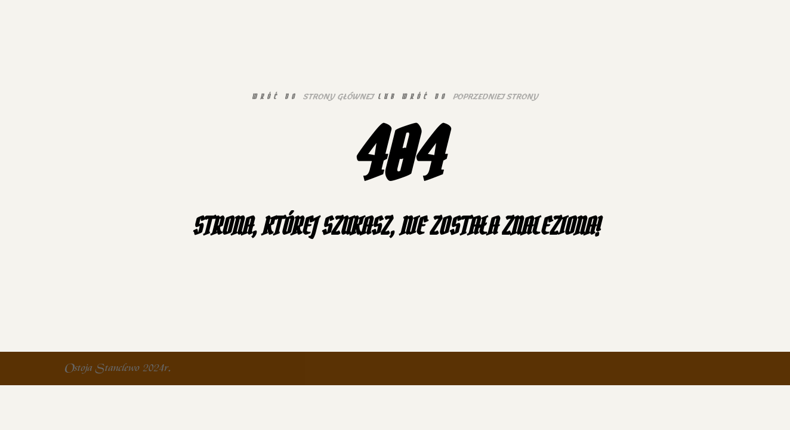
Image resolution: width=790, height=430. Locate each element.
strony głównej (338, 97)
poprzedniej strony (495, 97)
